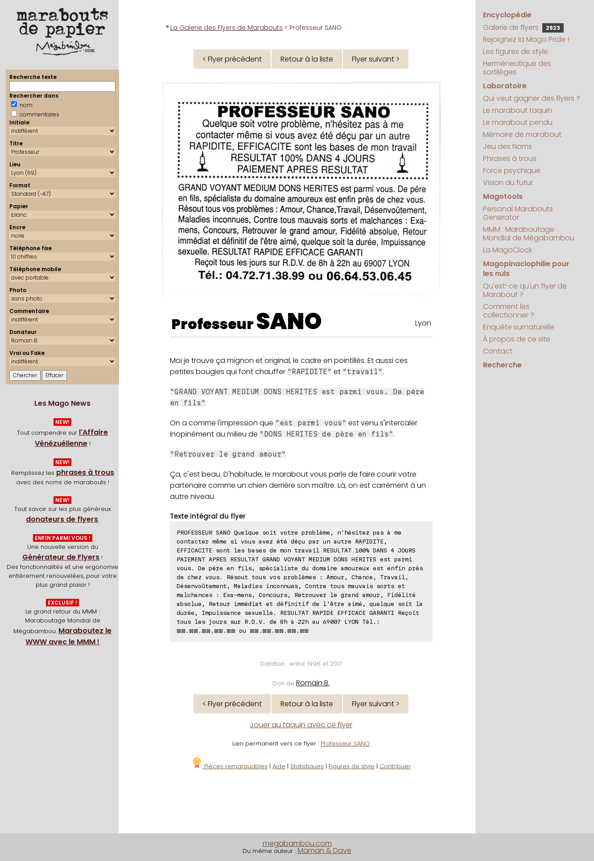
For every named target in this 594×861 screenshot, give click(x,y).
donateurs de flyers (62, 519)
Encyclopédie (507, 15)
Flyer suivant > (376, 59)
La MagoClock (507, 250)
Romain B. (313, 683)
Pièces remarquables (229, 766)
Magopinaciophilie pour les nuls (526, 269)
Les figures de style (515, 51)
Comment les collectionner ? (508, 310)
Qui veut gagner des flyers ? (531, 98)
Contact (497, 351)
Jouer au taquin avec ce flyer (301, 725)
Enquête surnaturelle (518, 327)
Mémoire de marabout (522, 134)
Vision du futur (508, 182)
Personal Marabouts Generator (518, 213)
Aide (278, 766)
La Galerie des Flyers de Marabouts (226, 27)
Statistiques (307, 766)
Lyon (423, 323)
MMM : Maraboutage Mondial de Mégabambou (528, 233)
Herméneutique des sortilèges (517, 67)
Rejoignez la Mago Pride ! (526, 39)
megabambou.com (297, 843)
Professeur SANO (345, 743)
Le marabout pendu (518, 122)
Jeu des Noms (507, 146)
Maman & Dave (324, 850)
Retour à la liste (306, 59)
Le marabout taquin (517, 110)
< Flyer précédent (232, 59)
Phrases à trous (509, 158)
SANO (289, 321)
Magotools (503, 196)
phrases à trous (85, 472)
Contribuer (395, 766)
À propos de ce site (516, 339)
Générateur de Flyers (60, 557)
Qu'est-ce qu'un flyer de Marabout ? (525, 290)
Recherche (502, 365)
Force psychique (511, 170)
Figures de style (352, 766)
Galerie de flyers (523, 27)
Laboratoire (505, 86)
